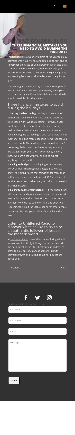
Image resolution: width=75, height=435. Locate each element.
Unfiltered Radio (19, 239)
